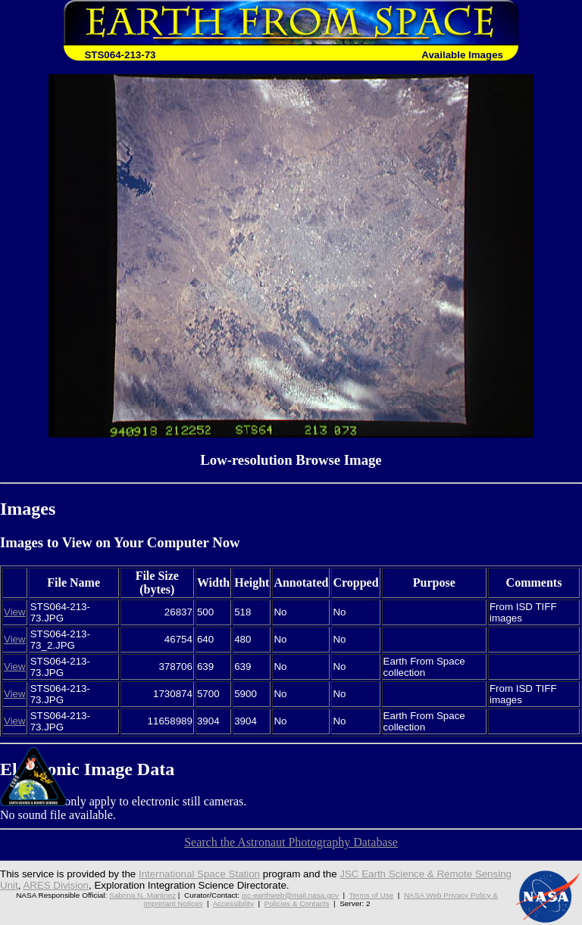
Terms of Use (371, 895)
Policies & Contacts (297, 903)
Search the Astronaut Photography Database (291, 842)
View (15, 612)
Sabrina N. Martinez (142, 895)
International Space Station (199, 874)
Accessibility (233, 903)
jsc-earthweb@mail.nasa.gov (290, 895)
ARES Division (56, 885)
